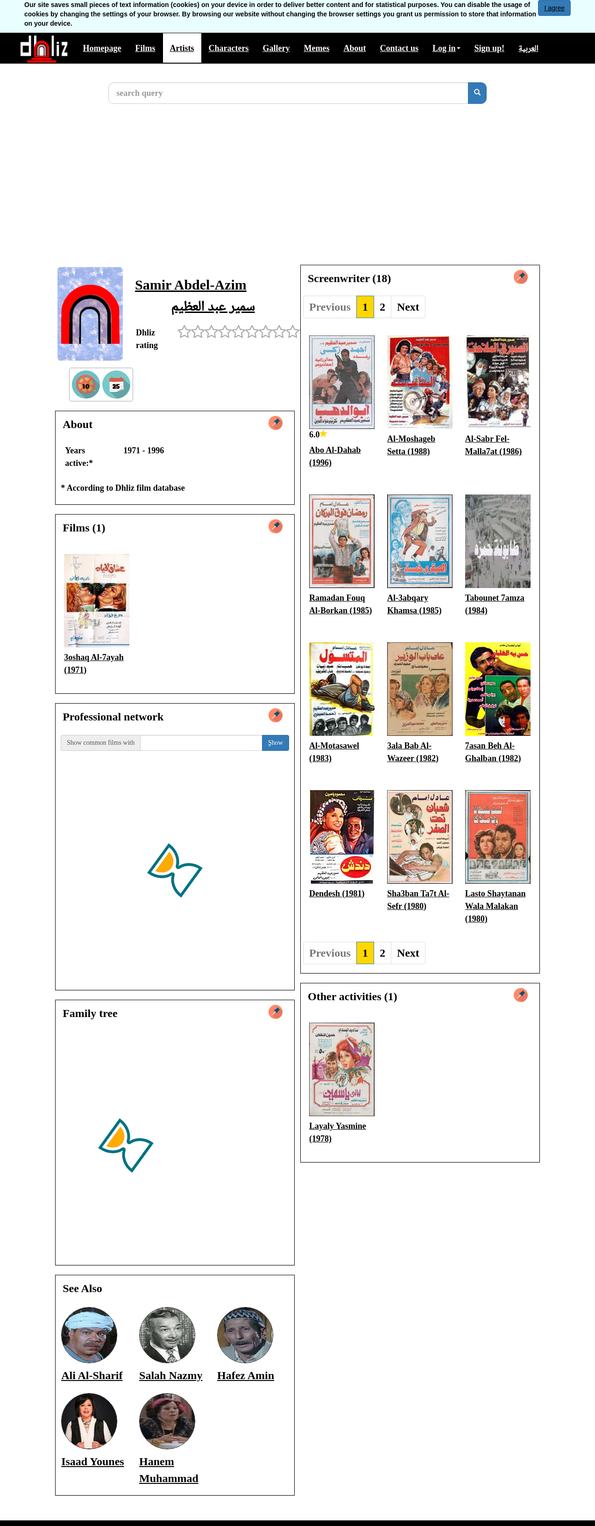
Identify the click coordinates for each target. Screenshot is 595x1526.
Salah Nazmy (170, 1375)
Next (408, 307)
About (354, 48)
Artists (182, 48)
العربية (528, 48)
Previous (330, 307)
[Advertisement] (297, 191)
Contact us (399, 48)
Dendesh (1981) (337, 893)
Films (145, 48)
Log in (446, 48)
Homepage (102, 48)
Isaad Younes (92, 1461)
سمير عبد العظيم (213, 305)
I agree (554, 8)
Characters (229, 48)
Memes (316, 48)
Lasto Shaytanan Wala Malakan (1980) (495, 906)
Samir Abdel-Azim (191, 284)
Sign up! (490, 48)
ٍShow (275, 742)
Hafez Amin (245, 1375)
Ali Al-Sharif (91, 1375)
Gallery (276, 48)
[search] (477, 93)
